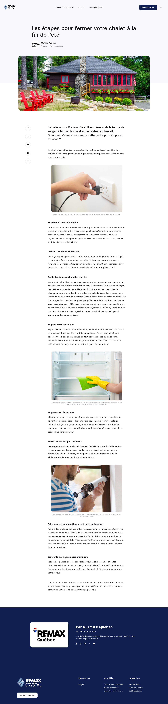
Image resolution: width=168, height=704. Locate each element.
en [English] (161, 7)
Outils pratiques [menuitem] (95, 7)
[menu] (96, 7)
